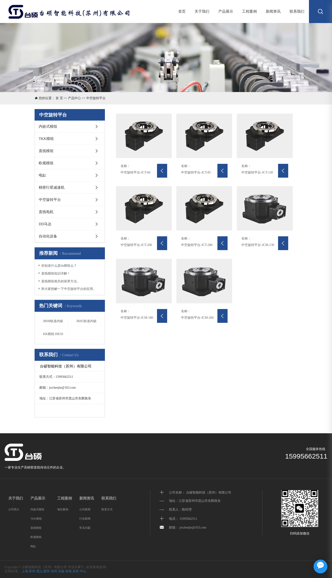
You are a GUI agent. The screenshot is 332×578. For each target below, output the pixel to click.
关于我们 (202, 11)
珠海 (68, 571)
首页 (182, 11)
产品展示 (225, 11)
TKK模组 (46, 139)
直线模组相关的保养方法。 (60, 281)
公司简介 (13, 509)
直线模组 (46, 151)
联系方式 (107, 509)
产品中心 (74, 98)
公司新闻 (84, 509)
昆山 (39, 571)
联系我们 (297, 11)
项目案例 (62, 509)
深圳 (54, 571)
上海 (25, 571)
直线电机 (46, 212)
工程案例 (249, 11)
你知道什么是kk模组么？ (59, 265)
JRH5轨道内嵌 (86, 321)
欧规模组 (46, 163)
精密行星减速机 (52, 187)
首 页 (59, 98)
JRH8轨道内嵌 (53, 321)
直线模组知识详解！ (55, 273)
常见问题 (84, 527)
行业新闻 (84, 518)
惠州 (46, 571)
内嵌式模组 (48, 126)
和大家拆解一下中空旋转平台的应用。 (68, 289)
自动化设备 (48, 236)
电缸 (42, 175)
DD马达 (45, 224)
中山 (83, 571)
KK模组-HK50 (53, 334)
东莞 (75, 571)
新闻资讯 (273, 11)
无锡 (61, 571)
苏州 (32, 571)
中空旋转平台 (96, 98)
